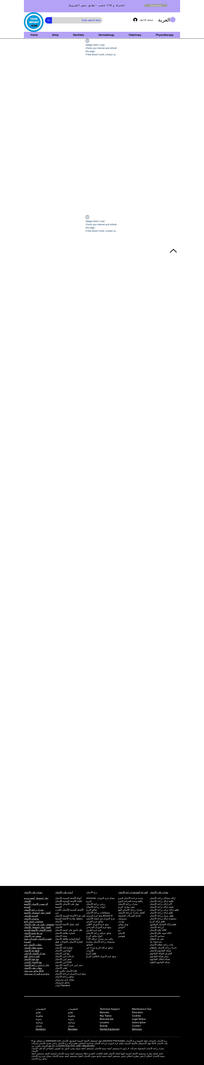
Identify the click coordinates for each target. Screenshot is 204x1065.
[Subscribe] (156, 5)
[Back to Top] (173, 251)
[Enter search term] (79, 20)
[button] (166, 20)
